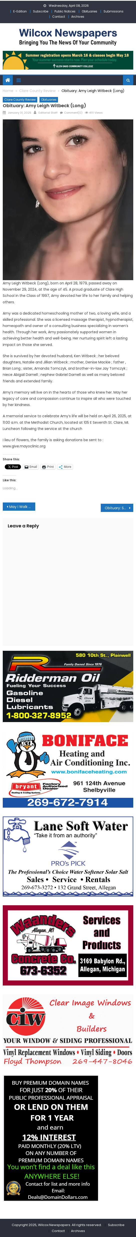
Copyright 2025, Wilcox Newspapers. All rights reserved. (57, 1225)
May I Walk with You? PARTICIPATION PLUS (22, 506)
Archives (77, 16)
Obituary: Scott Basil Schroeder (119, 507)
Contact (58, 16)
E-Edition (20, 11)
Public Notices (65, 11)
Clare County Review (20, 99)
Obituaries (89, 11)
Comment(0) (73, 113)
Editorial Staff (48, 113)
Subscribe (40, 11)
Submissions (114, 11)
